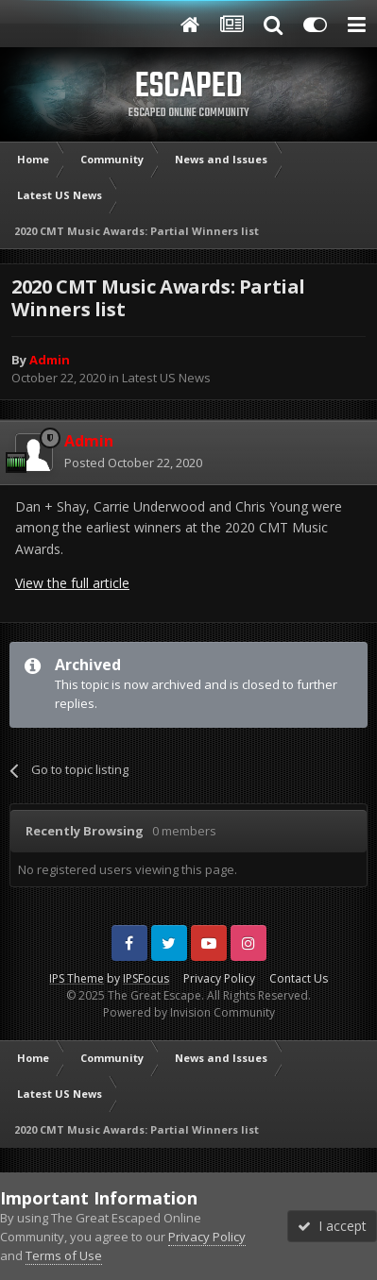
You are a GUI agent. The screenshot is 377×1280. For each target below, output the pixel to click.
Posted (133, 462)
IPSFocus (146, 978)
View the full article (72, 583)
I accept (332, 1226)
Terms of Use (64, 1255)
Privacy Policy (219, 978)
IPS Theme (76, 978)
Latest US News (166, 377)
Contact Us (298, 978)
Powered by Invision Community (189, 1012)
